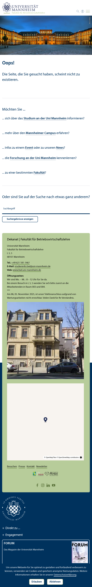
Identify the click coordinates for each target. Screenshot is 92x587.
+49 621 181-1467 (21, 263)
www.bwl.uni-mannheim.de (27, 270)
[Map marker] (45, 420)
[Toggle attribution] (81, 457)
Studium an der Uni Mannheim (45, 118)
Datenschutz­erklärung (65, 575)
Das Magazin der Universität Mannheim (24, 549)
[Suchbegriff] (46, 209)
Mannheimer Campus (41, 133)
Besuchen (12, 466)
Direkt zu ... (11, 528)
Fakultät (39, 172)
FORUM (9, 543)
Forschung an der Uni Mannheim (33, 158)
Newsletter (41, 466)
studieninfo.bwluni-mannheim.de (32, 266)
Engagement (12, 535)
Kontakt (31, 466)
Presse (22, 466)
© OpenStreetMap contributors (68, 457)
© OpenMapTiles (50, 457)
